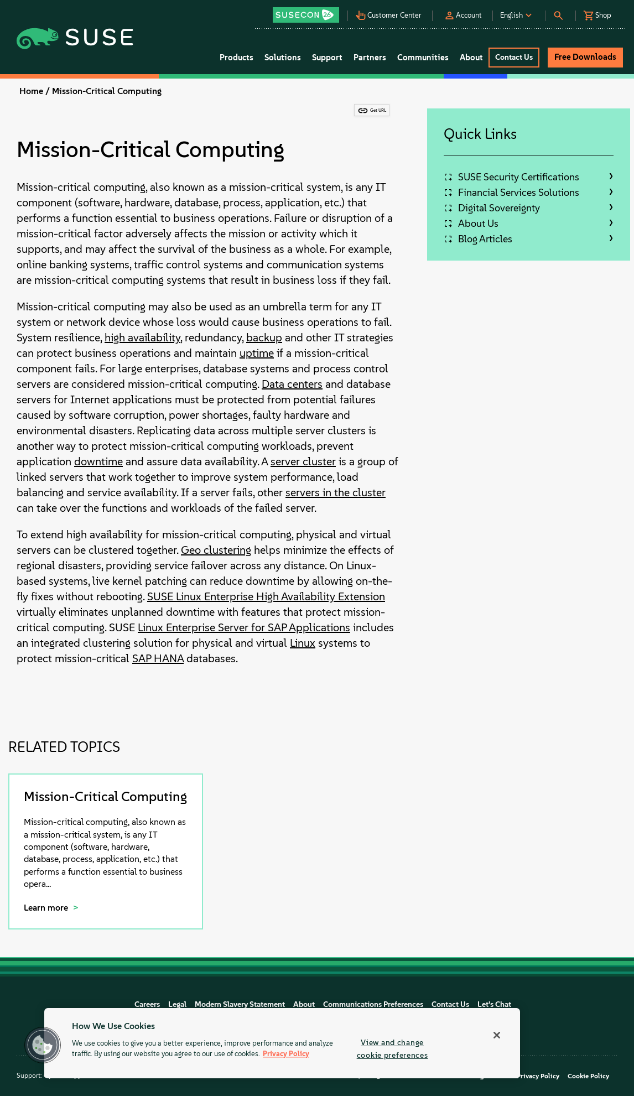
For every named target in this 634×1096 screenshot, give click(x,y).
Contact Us (450, 1004)
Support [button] (327, 58)
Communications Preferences (373, 1004)
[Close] (497, 1035)
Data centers (292, 384)
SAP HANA (158, 658)
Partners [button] (370, 58)
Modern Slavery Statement (240, 1004)
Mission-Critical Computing (107, 91)
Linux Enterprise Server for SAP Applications (244, 627)
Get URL (378, 110)
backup (264, 337)
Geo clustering (216, 550)
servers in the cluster (335, 492)
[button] (309, 11)
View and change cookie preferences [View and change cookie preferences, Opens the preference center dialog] (392, 1048)
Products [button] (236, 58)
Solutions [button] (282, 58)
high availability (142, 337)
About (304, 1004)
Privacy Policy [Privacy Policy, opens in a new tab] (286, 1054)
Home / (34, 91)
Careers (147, 1004)
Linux (302, 643)
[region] (282, 1043)
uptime (257, 353)
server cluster (303, 461)
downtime (98, 461)
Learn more (47, 907)
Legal (177, 1004)
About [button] (471, 58)
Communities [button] (423, 58)
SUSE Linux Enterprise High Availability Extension (266, 596)
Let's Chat (494, 1004)
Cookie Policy (588, 1076)
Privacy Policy (538, 1076)
